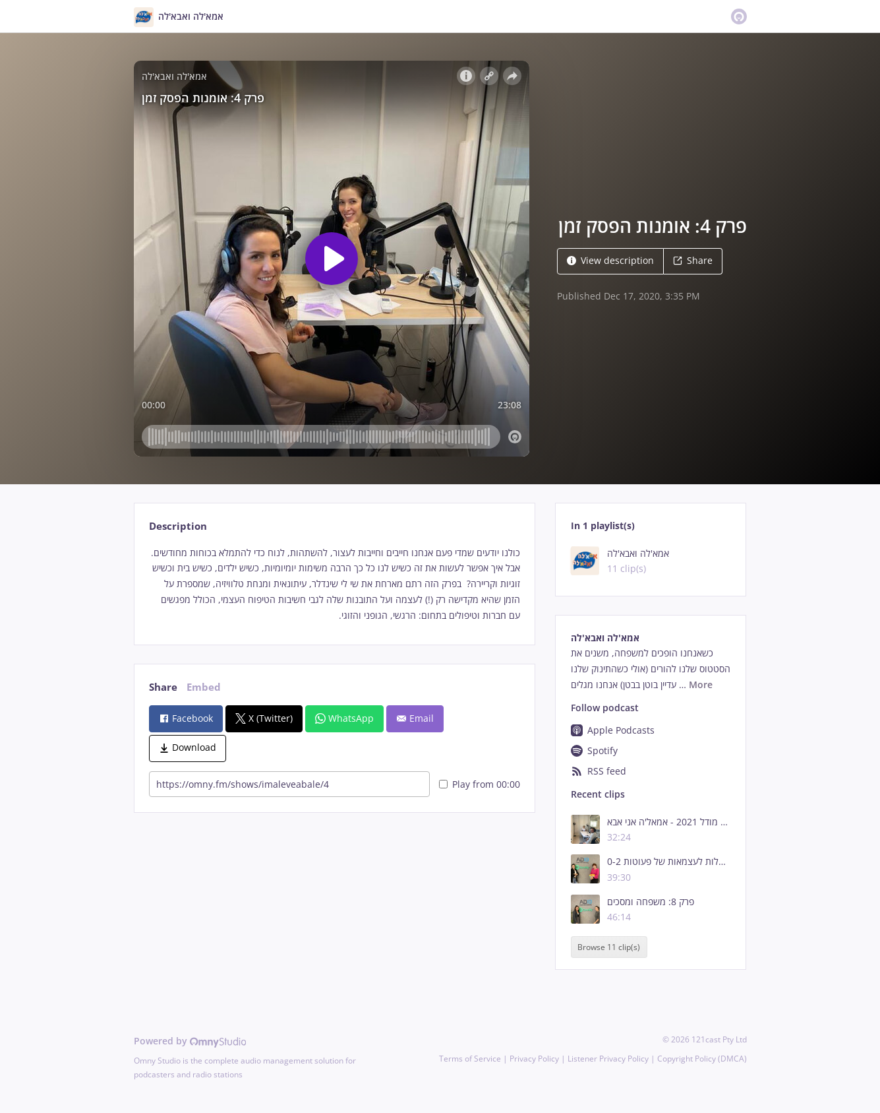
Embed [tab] (204, 687)
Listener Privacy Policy (608, 1058)
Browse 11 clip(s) (608, 947)
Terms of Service (470, 1058)
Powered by (190, 1040)
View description (610, 260)
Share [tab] (163, 687)
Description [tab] (178, 526)
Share (693, 260)
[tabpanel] (334, 584)
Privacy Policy (534, 1058)
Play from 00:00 (479, 784)
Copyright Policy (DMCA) (702, 1058)
